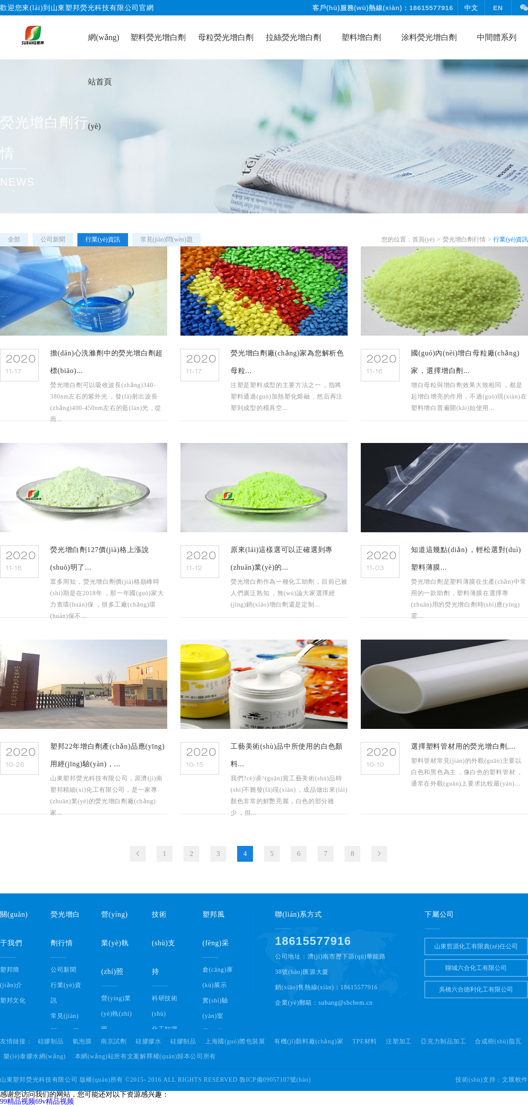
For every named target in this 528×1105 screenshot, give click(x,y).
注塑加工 (399, 1042)
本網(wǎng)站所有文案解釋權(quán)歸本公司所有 (145, 1057)
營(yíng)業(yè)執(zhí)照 (116, 1013)
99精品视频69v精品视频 (37, 1101)
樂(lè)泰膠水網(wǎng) (35, 1057)
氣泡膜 (82, 1042)
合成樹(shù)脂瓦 (498, 1042)
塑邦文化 (13, 1000)
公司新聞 (64, 969)
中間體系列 (497, 37)
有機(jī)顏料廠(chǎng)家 (309, 1042)
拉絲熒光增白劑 (293, 37)
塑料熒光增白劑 (158, 37)
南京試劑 (114, 1042)
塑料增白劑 (361, 37)
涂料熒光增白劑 (429, 37)
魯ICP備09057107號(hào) (275, 1079)
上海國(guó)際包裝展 (235, 1042)
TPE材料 (364, 1042)
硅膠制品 (51, 1042)
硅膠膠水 (148, 1042)
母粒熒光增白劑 (225, 37)
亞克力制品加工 (443, 1042)
